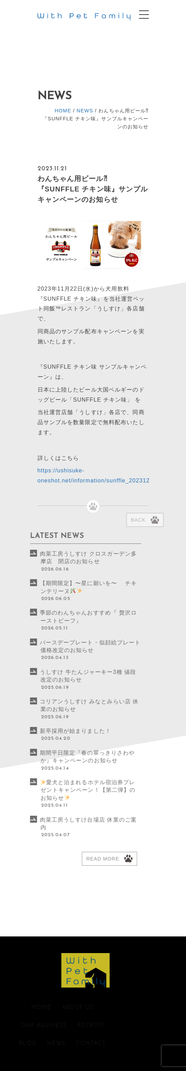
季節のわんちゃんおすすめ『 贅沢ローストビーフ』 (69, 616)
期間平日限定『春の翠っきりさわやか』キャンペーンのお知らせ (68, 756)
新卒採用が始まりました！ (56, 731)
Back (150, 520)
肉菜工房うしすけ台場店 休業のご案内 (69, 823)
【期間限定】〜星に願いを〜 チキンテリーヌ (69, 587)
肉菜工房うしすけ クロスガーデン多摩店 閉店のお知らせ (69, 557)
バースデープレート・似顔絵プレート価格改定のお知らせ (71, 646)
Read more (83, 859)
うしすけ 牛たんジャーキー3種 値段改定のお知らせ (69, 676)
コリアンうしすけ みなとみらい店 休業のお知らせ (70, 705)
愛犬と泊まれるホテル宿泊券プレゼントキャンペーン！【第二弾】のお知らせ (68, 790)
